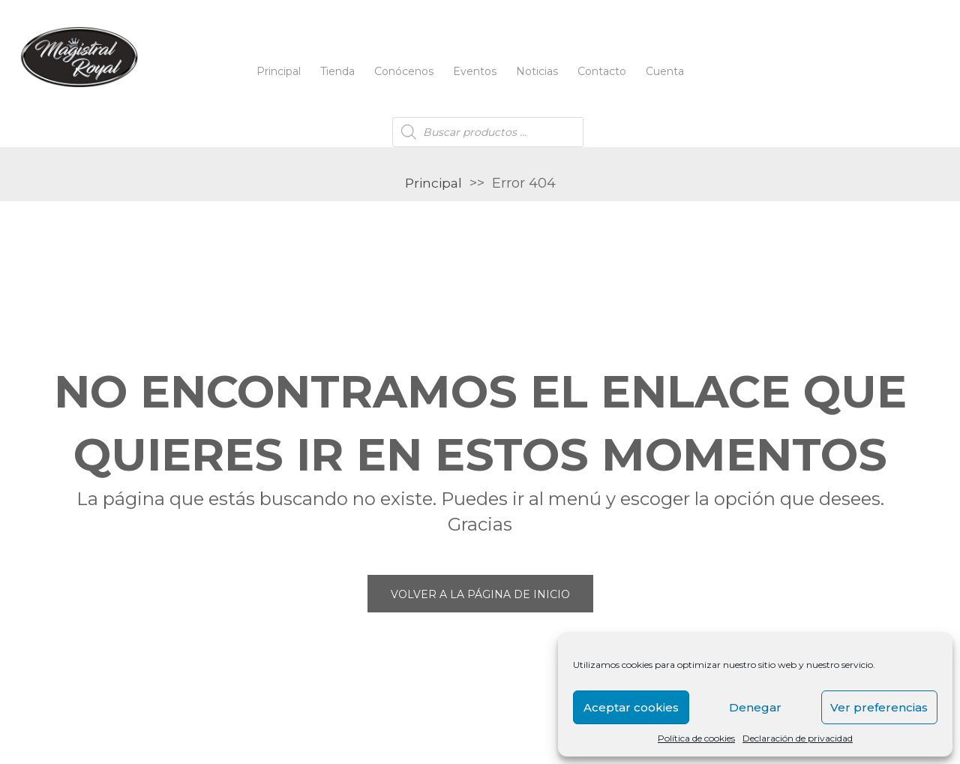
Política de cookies (696, 738)
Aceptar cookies (631, 707)
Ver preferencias (879, 707)
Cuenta (665, 71)
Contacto (602, 71)
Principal (278, 71)
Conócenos (404, 71)
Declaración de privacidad (797, 738)
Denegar (755, 707)
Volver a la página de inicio (480, 594)
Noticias (537, 71)
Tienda (337, 71)
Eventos (474, 71)
